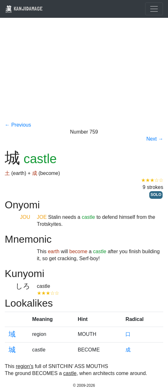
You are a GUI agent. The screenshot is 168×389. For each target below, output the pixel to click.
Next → (154, 139)
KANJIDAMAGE (24, 8)
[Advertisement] (84, 73)
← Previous (18, 125)
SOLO (156, 194)
